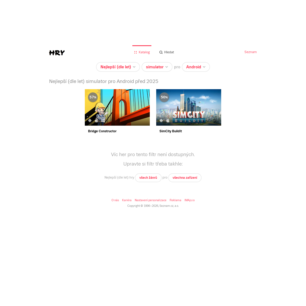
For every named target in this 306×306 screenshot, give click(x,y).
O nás (115, 200)
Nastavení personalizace (150, 200)
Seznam (250, 52)
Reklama (175, 200)
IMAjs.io (189, 200)
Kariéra (127, 200)
